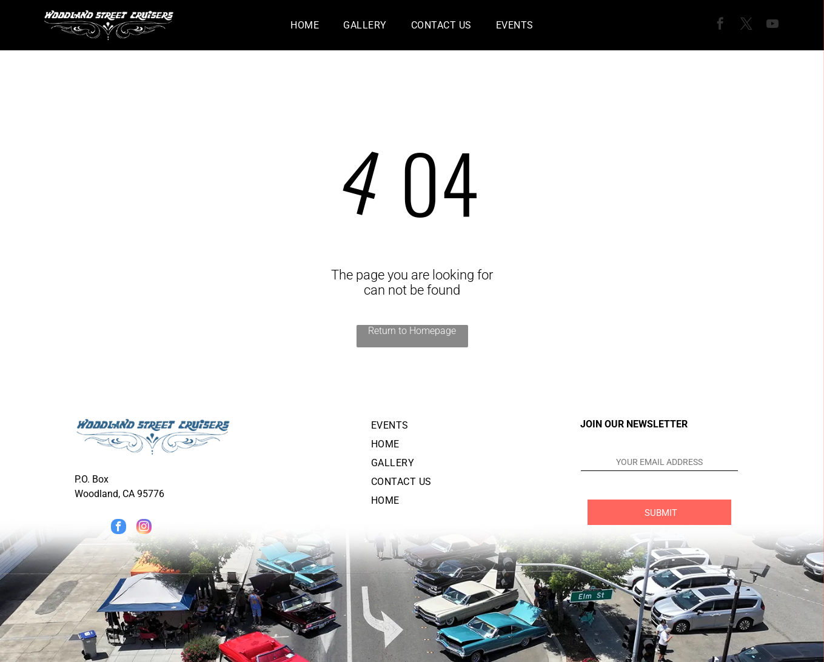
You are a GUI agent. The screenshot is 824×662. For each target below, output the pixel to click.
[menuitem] (304, 25)
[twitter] (746, 25)
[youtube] (772, 25)
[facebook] (720, 25)
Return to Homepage (412, 330)
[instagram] (144, 528)
